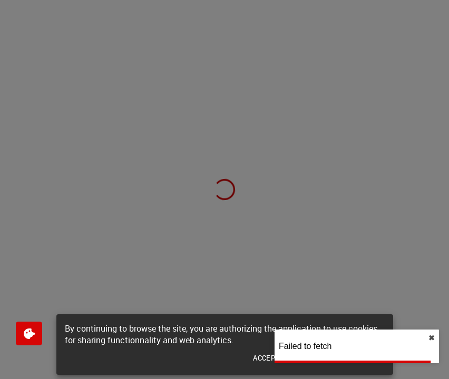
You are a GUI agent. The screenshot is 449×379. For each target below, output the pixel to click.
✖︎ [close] (429, 338)
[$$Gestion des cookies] (29, 333)
